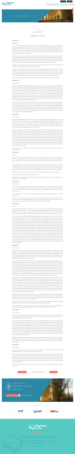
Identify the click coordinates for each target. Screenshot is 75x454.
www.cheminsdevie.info (44, 436)
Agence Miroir (39, 446)
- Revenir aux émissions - (38, 372)
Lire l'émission (27, 395)
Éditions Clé (30, 437)
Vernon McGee (46, 364)
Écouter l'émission (13, 395)
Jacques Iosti (14, 365)
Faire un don (64, 3)
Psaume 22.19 (56, 75)
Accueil (40, 3)
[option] (20, 411)
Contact (70, 3)
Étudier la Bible (57, 3)
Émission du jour (48, 3)
